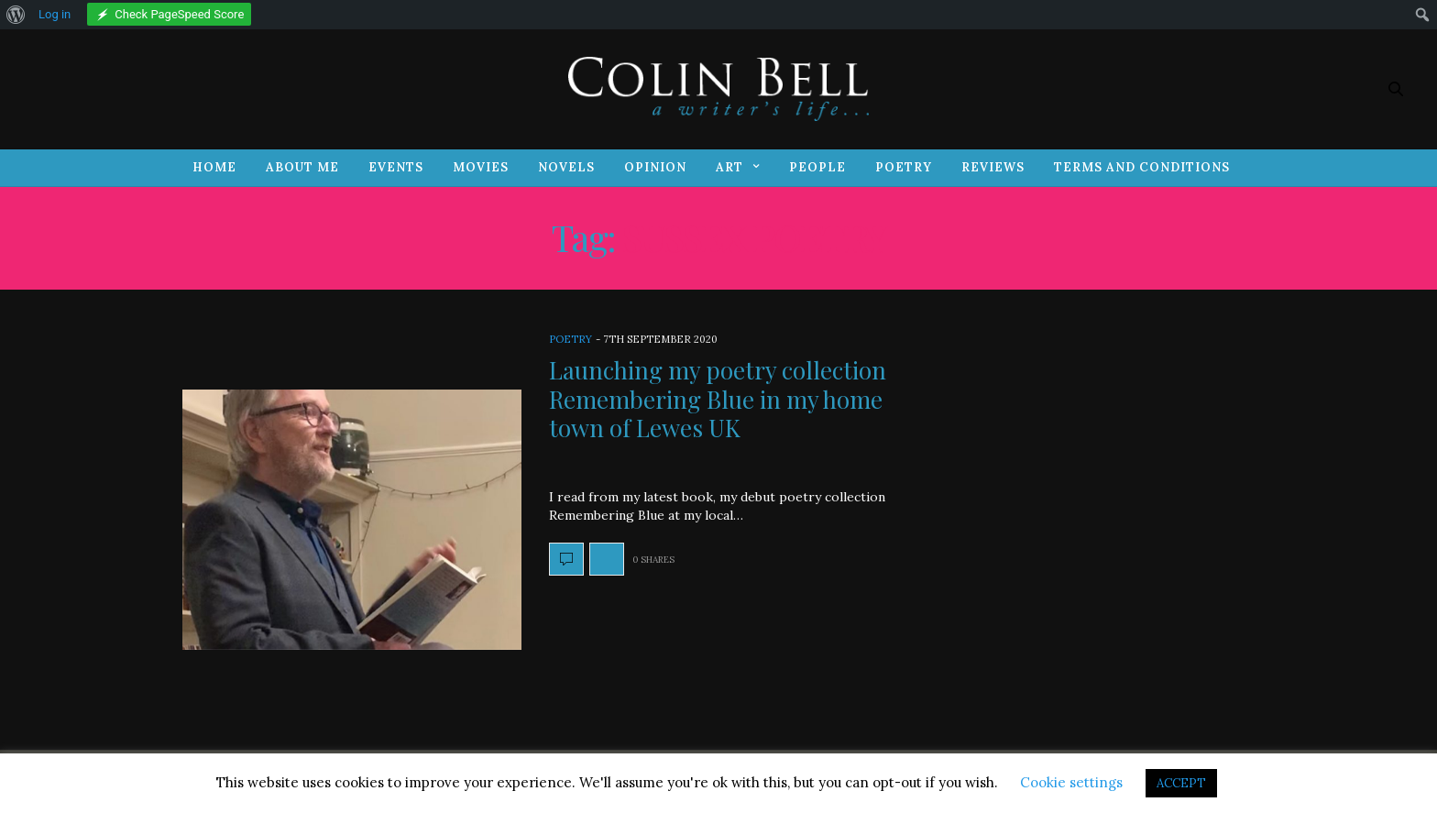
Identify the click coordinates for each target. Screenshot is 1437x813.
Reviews (993, 167)
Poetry (903, 167)
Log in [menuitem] (54, 14)
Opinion (655, 167)
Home (214, 167)
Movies (481, 167)
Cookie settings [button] (1071, 782)
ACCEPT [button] (1181, 783)
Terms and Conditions (1142, 167)
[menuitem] (16, 14)
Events (395, 167)
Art (729, 167)
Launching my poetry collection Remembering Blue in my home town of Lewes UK (717, 398)
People (817, 167)
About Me (302, 167)
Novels (566, 167)
